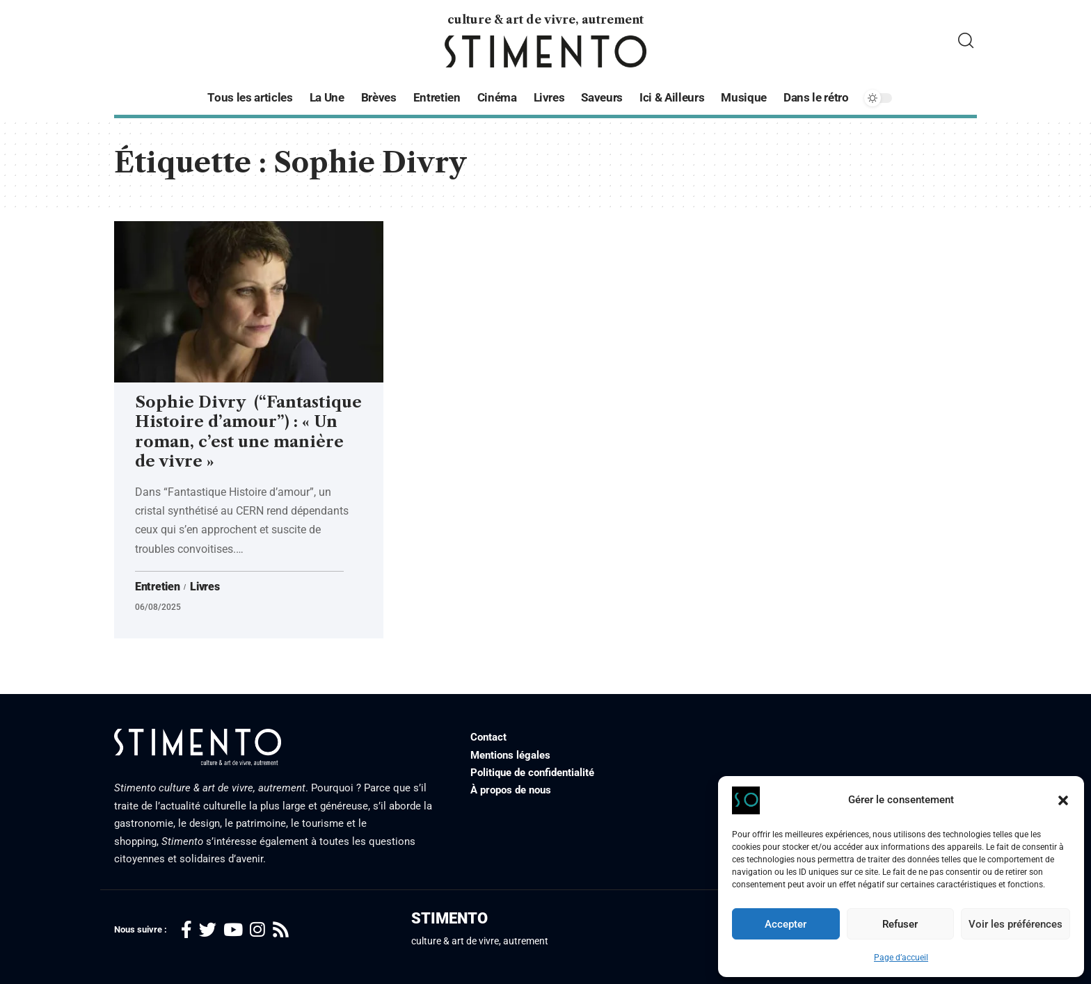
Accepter (785, 924)
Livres (204, 587)
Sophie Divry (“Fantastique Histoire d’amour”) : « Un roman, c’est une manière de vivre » (248, 432)
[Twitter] (208, 930)
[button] (1063, 800)
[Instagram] (257, 930)
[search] (965, 41)
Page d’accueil (901, 957)
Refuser (900, 924)
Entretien (157, 587)
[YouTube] (233, 930)
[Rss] (281, 930)
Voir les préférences (1015, 924)
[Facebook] (186, 930)
